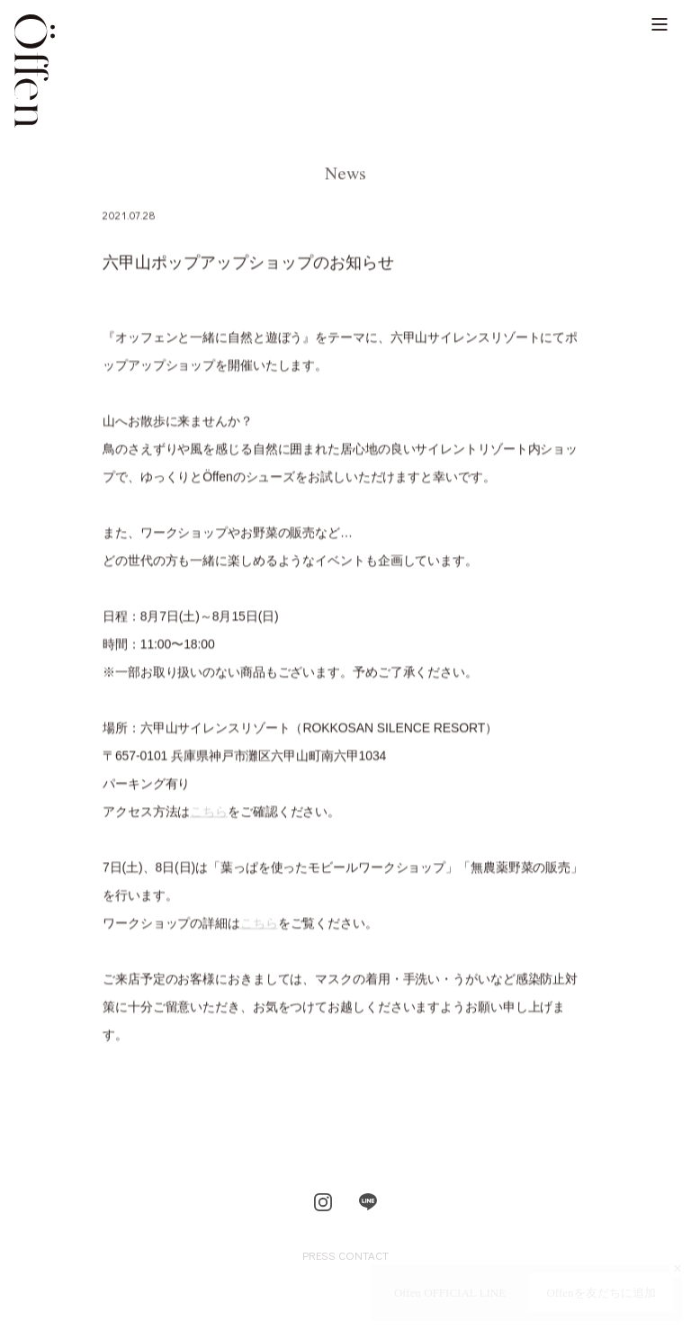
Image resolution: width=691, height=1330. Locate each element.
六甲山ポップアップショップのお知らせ (248, 265)
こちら (209, 813)
